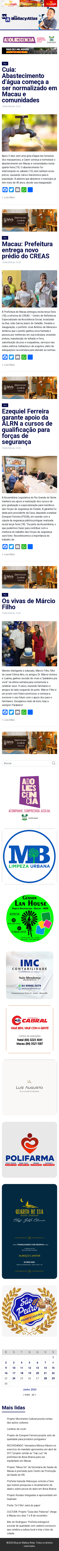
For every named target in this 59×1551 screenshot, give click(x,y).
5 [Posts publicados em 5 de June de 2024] (29, 1362)
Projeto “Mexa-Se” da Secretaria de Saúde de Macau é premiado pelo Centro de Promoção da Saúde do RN (32, 1471)
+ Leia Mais (8, 197)
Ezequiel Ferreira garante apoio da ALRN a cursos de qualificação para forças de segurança (27, 427)
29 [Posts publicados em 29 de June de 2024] (53, 1378)
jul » (34, 1394)
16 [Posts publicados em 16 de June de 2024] (6, 1373)
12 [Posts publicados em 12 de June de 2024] (29, 1367)
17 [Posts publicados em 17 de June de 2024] (13, 1373)
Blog (5, 64)
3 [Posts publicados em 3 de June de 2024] (13, 1362)
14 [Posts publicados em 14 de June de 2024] (45, 1367)
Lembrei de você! (16, 1429)
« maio (26, 1394)
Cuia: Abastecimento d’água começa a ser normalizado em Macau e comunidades (29, 85)
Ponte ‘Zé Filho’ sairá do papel (23, 1505)
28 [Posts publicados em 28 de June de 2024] (45, 1378)
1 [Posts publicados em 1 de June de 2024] (53, 1357)
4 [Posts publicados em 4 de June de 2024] (21, 1362)
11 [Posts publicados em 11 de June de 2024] (21, 1367)
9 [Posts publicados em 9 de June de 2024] (6, 1367)
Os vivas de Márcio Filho (28, 604)
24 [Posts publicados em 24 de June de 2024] (13, 1378)
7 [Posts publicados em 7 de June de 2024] (45, 1362)
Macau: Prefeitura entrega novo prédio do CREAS (27, 250)
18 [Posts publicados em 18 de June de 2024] (21, 1373)
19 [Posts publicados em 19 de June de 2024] (29, 1373)
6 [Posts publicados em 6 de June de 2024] (37, 1362)
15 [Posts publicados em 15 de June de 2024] (53, 1367)
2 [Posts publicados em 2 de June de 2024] (6, 1362)
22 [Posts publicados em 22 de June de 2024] (53, 1373)
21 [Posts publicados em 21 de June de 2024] (45, 1373)
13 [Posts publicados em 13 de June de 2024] (37, 1367)
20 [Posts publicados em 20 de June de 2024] (37, 1373)
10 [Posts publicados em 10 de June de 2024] (13, 1367)
